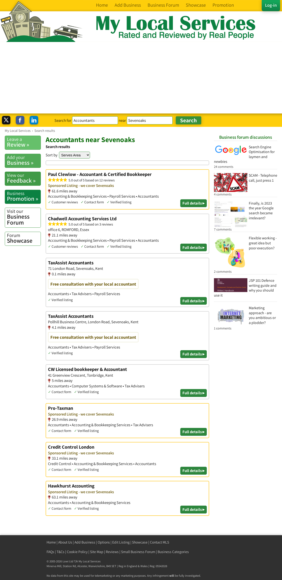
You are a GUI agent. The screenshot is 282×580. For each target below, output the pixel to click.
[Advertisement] (141, 77)
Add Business (84, 542)
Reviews (112, 551)
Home (51, 542)
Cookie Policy (77, 551)
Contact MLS (159, 542)
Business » (24, 160)
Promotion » (24, 196)
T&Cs (60, 551)
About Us (65, 542)
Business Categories (173, 551)
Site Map (96, 551)
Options (104, 542)
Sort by (52, 155)
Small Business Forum (138, 551)
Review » (24, 142)
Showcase (24, 238)
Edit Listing (121, 542)
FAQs (50, 551)
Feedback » (24, 178)
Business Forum (24, 217)
